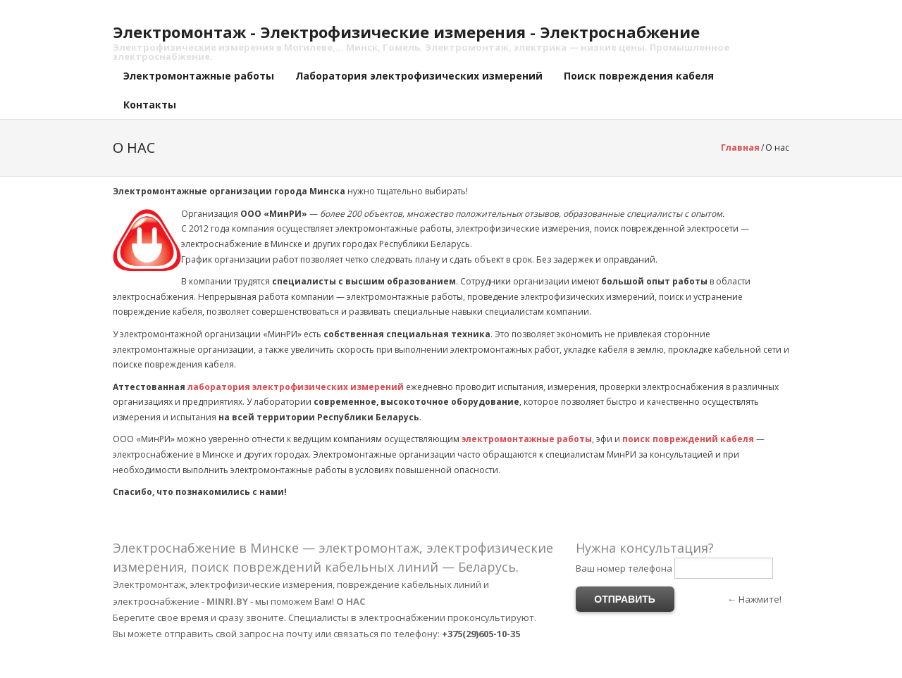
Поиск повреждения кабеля (639, 75)
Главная (740, 147)
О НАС (350, 601)
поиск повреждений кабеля (688, 439)
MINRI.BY (227, 601)
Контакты (149, 104)
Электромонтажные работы (198, 75)
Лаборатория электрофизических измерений (419, 75)
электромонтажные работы (527, 439)
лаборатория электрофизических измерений (295, 387)
